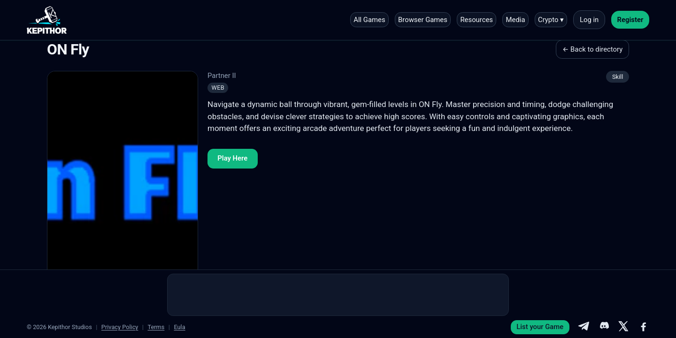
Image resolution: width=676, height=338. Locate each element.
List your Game (539, 327)
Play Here (232, 158)
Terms (155, 326)
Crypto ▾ (551, 19)
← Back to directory (592, 49)
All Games (369, 19)
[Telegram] (583, 327)
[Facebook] (644, 327)
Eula (179, 326)
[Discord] (604, 327)
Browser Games (422, 19)
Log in (589, 19)
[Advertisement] (338, 295)
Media (515, 19)
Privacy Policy (119, 326)
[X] (623, 327)
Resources (476, 19)
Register (630, 19)
